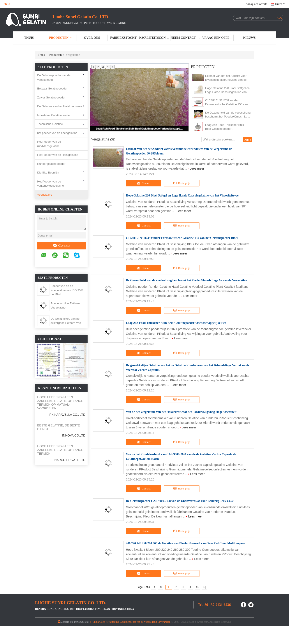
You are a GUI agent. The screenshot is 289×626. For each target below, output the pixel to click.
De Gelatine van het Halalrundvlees (59, 106)
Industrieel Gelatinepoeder (54, 115)
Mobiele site (66, 621)
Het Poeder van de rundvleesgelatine (49, 144)
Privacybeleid (81, 621)
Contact (61, 246)
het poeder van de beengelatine (57, 133)
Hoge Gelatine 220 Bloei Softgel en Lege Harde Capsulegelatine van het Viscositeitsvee (227, 90)
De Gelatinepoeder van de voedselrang (53, 77)
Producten (60, 37)
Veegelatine (44, 194)
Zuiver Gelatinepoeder (51, 97)
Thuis (29, 37)
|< (154, 587)
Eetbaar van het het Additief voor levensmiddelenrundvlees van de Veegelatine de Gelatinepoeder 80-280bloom (227, 78)
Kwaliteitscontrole (155, 37)
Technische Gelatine (50, 124)
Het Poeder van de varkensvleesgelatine (50, 184)
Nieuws (249, 37)
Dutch (280, 4)
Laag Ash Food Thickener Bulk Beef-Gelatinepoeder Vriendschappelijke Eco (139, 128)
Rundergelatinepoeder (51, 163)
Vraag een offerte (256, 4)
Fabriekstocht (123, 37)
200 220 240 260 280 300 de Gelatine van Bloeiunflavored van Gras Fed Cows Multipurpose (185, 543)
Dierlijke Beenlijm (48, 172)
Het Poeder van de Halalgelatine (57, 154)
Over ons (92, 37)
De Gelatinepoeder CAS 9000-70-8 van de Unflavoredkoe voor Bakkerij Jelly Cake (180, 501)
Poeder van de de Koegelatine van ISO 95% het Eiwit (67, 290)
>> (197, 587)
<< (160, 587)
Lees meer (197, 168)
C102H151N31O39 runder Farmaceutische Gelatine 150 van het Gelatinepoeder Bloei (226, 102)
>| (204, 587)
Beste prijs (181, 183)
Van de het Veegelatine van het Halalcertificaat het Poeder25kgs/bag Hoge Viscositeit (181, 412)
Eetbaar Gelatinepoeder (52, 88)
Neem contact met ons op (186, 37)
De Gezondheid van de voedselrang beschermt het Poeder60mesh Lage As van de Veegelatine (227, 115)
